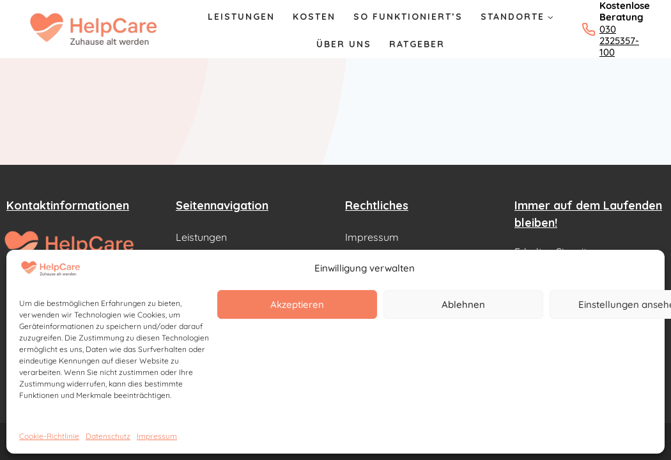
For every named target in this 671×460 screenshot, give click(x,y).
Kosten (314, 16)
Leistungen (241, 16)
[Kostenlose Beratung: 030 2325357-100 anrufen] (609, 29)
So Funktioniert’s (408, 16)
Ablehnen (463, 304)
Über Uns (343, 44)
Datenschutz (108, 436)
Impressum (157, 436)
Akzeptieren (297, 304)
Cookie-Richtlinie (49, 436)
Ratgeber (417, 44)
